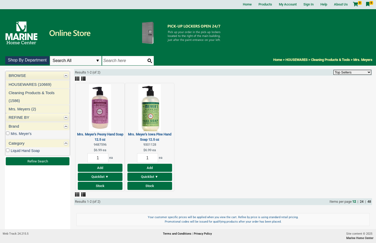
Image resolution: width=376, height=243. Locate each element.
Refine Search (37, 161)
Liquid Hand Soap (25, 151)
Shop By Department (27, 60)
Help (323, 4)
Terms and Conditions (177, 233)
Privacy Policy (203, 233)
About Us (341, 4)
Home (247, 4)
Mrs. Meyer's (21, 134)
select (97, 60)
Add (100, 168)
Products (265, 4)
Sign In (308, 4)
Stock (100, 186)
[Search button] (149, 60)
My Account (288, 4)
